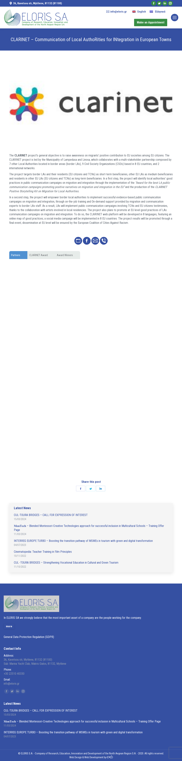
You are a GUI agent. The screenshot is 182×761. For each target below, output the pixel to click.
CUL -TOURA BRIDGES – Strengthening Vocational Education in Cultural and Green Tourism (66, 562)
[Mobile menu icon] (174, 17)
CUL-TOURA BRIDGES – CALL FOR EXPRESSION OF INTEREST (51, 515)
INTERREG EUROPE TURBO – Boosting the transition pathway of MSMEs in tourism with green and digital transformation (83, 541)
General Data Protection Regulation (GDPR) (29, 637)
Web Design (75, 757)
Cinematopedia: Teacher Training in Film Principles (43, 551)
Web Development (93, 757)
